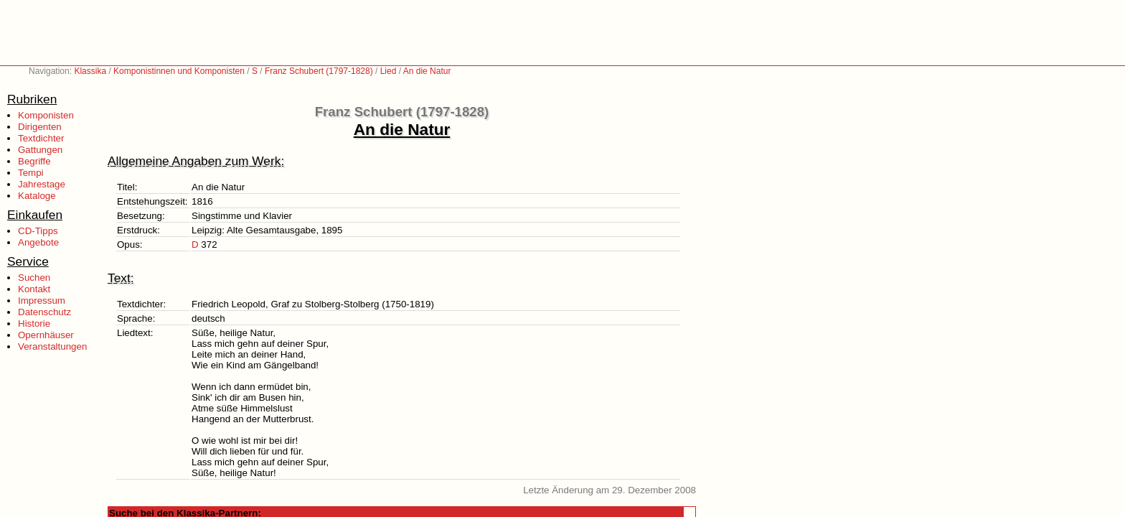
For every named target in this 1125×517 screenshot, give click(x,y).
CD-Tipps (38, 230)
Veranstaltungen (52, 346)
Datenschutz (44, 312)
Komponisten (46, 115)
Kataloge (37, 195)
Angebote (38, 242)
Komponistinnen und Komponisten (179, 71)
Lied (388, 71)
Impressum (41, 300)
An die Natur (427, 71)
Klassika (90, 71)
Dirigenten (40, 126)
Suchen (34, 277)
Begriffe (34, 161)
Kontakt (34, 289)
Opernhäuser (46, 335)
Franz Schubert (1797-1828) (319, 71)
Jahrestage (41, 184)
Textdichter (41, 138)
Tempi (31, 172)
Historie (34, 323)
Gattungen (40, 149)
